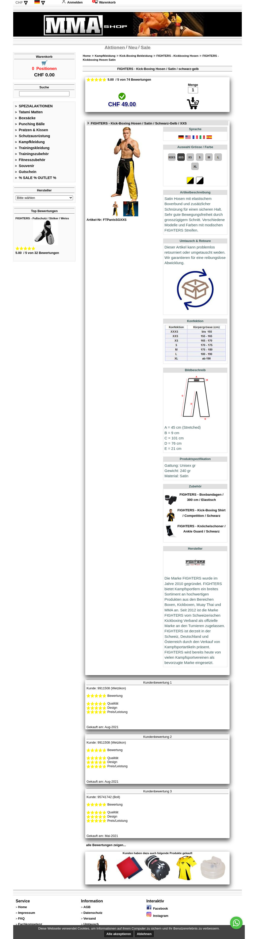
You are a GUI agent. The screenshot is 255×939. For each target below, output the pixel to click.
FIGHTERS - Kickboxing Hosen (177, 55)
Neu (132, 47)
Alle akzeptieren (118, 934)
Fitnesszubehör (30, 160)
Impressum (26, 913)
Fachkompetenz (30, 924)
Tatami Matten (29, 112)
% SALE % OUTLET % (35, 178)
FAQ (21, 918)
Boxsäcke (25, 118)
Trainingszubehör (32, 154)
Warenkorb (104, 2)
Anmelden (72, 2)
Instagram (157, 916)
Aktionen (115, 47)
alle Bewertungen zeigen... (106, 845)
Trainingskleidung (32, 148)
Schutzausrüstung (32, 136)
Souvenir (24, 166)
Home (87, 55)
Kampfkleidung (30, 142)
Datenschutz (92, 913)
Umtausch (91, 924)
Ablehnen (144, 934)
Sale (145, 47)
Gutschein (25, 172)
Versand (89, 918)
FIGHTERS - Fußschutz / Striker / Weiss (42, 218)
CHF (19, 2)
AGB (86, 907)
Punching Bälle (30, 124)
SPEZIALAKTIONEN (34, 106)
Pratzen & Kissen (31, 130)
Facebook (157, 908)
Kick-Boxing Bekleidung (136, 55)
